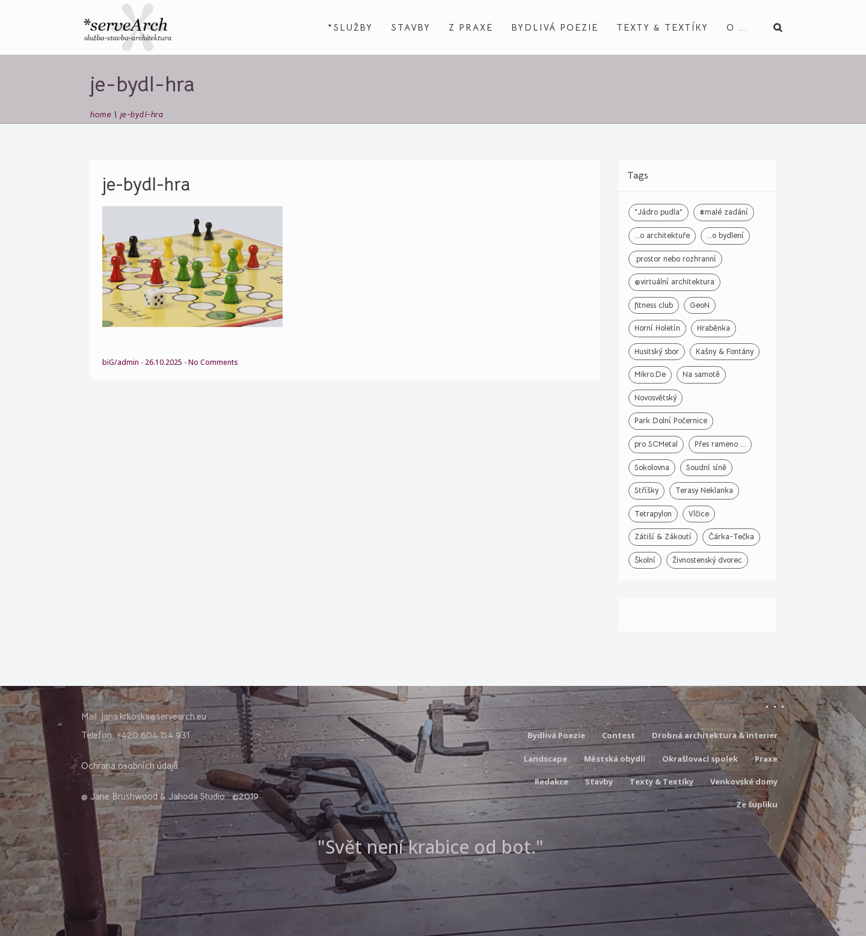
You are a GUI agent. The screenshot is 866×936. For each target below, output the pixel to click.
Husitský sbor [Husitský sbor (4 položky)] (656, 351)
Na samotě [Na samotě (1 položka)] (701, 374)
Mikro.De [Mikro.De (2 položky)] (650, 374)
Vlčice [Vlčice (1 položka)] (699, 514)
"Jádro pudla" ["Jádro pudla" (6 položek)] (658, 212)
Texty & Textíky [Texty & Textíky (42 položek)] (661, 781)
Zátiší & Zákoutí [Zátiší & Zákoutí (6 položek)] (663, 536)
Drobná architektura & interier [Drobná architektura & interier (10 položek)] (715, 735)
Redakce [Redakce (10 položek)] (551, 781)
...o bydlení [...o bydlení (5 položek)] (725, 235)
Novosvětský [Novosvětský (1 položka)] (655, 398)
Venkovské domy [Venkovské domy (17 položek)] (744, 781)
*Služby (350, 27)
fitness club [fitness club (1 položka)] (653, 305)
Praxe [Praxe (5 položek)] (766, 758)
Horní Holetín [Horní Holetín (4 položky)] (657, 328)
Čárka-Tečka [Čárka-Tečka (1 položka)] (731, 536)
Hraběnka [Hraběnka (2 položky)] (713, 328)
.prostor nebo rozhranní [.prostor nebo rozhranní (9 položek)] (675, 259)
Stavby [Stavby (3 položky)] (599, 781)
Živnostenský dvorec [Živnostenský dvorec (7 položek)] (707, 560)
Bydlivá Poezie (554, 27)
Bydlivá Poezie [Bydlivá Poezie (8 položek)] (556, 735)
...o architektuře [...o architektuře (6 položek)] (662, 235)
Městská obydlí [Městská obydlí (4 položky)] (614, 758)
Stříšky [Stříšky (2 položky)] (646, 490)
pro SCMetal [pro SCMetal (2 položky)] (656, 444)
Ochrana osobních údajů (129, 765)
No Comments (213, 362)
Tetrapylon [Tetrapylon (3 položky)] (653, 514)
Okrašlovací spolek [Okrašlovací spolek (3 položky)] (700, 758)
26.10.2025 (164, 362)
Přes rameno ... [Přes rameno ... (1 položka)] (720, 444)
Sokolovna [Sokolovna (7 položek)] (651, 467)
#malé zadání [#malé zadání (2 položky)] (723, 212)
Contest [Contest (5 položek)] (618, 735)
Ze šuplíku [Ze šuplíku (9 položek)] (757, 804)
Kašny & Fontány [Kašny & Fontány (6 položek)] (725, 351)
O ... (737, 27)
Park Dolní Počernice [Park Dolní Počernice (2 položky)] (670, 420)
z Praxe (471, 27)
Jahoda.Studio (196, 796)
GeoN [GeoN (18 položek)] (700, 305)
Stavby (411, 27)
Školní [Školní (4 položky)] (645, 560)
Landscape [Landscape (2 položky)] (545, 758)
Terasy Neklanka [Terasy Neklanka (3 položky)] (704, 490)
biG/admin (121, 362)
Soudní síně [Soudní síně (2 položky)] (706, 467)
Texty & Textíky (662, 27)
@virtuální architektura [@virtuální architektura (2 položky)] (674, 282)
